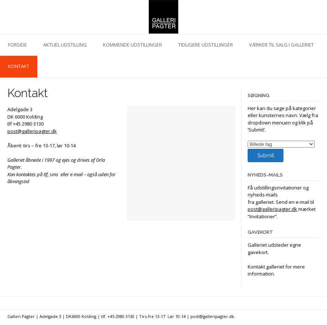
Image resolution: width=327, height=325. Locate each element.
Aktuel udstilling (65, 44)
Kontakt (18, 66)
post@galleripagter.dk (32, 131)
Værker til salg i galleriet (281, 44)
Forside (17, 44)
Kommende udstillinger (132, 44)
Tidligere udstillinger (205, 44)
